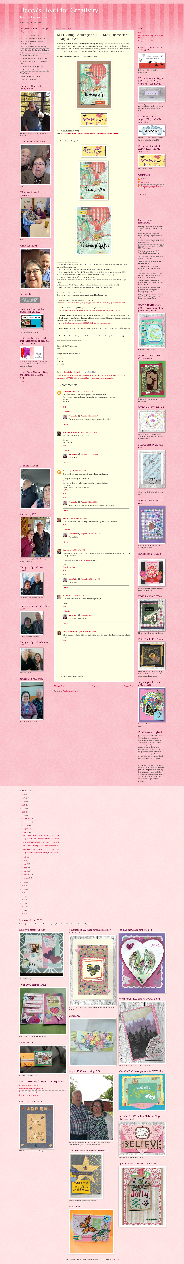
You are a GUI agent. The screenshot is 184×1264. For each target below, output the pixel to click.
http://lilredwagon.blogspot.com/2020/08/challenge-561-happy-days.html (86, 323)
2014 (23, 900)
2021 (23, 812)
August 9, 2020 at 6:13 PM (89, 502)
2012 (23, 907)
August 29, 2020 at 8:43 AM (86, 632)
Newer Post (59, 686)
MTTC (120, 375)
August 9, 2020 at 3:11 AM (88, 432)
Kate (64, 550)
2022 (23, 808)
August (26, 832)
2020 (23, 815)
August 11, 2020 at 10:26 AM (90, 534)
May (25, 864)
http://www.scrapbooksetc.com (29, 1085)
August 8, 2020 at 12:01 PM (90, 416)
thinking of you (109, 378)
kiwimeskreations (69, 391)
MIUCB (100, 375)
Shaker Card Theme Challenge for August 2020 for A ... (41, 849)
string (92, 378)
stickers (86, 378)
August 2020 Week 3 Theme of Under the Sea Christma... (42, 839)
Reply (65, 407)
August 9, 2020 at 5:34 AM (77, 471)
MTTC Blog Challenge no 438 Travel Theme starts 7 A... (41, 846)
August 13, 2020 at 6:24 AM (75, 595)
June (25, 860)
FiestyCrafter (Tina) (70, 632)
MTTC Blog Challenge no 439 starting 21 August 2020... (41, 835)
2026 (23, 795)
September (27, 829)
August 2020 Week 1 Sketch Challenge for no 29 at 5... (41, 853)
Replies (67, 412)
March (26, 871)
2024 (23, 801)
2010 (23, 914)
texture (96, 378)
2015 (23, 896)
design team (78, 375)
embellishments (88, 375)
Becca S (143, 179)
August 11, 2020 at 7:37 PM (76, 550)
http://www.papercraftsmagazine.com (31, 1089)
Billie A (65, 518)
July (25, 857)
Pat (64, 595)
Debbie (65, 471)
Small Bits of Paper (69, 567)
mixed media (108, 375)
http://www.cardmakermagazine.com (31, 1092)
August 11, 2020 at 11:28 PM (90, 579)
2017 (23, 889)
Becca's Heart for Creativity (59, 10)
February (27, 874)
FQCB (22, 385)
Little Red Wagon (84, 560)
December (27, 818)
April (26, 867)
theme (102, 378)
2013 (23, 903)
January (26, 878)
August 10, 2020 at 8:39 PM (78, 518)
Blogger (116, 1259)
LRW (95, 375)
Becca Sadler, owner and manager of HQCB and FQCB (152, 187)
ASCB (64, 375)
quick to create (78, 378)
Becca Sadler (73, 416)
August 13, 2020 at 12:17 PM (90, 615)
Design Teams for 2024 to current (149, 41)
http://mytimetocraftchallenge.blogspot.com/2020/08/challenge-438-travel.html (89, 133)
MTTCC (126, 375)
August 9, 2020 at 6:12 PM (89, 454)
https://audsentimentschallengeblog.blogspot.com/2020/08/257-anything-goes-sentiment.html (93, 303)
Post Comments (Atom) (70, 691)
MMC (115, 375)
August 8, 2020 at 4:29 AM (84, 391)
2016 (23, 893)
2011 (23, 910)
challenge (70, 375)
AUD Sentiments (68, 481)
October (26, 825)
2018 (23, 886)
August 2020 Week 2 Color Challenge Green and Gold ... (41, 842)
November (27, 822)
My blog (65, 490)
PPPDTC (70, 378)
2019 (23, 882)
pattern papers (61, 378)
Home (94, 686)
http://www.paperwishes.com (28, 1095)
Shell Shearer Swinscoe (71, 432)
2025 (23, 798)
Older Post (129, 686)
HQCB (22, 381)
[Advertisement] (27, 425)
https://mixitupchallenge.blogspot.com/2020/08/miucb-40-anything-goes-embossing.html (91, 310)
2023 (23, 805)
